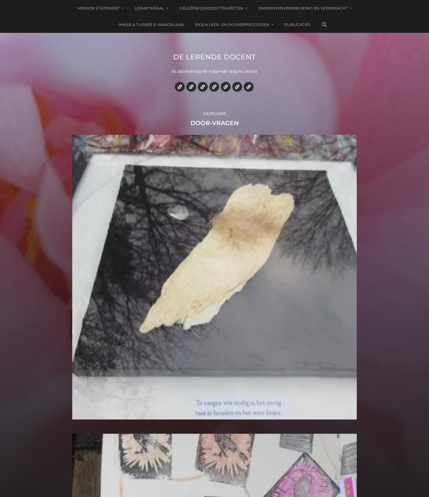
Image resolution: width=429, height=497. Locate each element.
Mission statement (98, 8)
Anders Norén (228, 473)
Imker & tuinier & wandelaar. (151, 24)
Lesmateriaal (150, 8)
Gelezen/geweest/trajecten (211, 8)
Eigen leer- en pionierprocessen (232, 24)
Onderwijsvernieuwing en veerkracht (302, 8)
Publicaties (297, 24)
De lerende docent (215, 61)
